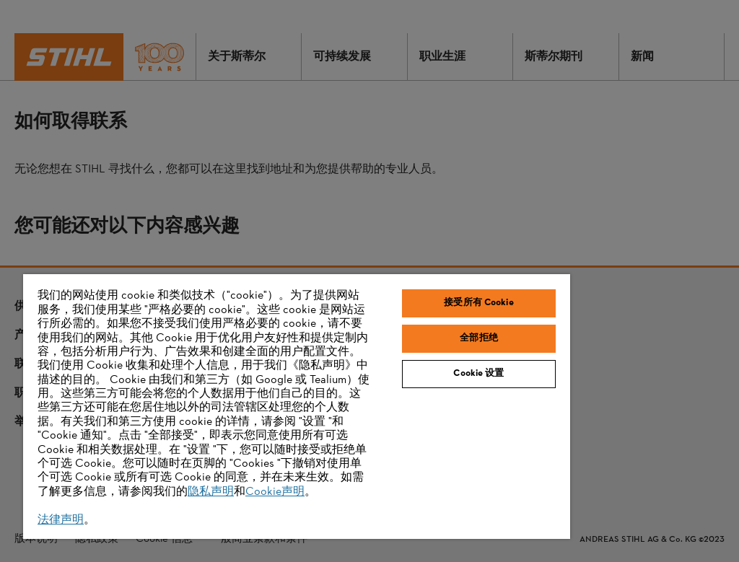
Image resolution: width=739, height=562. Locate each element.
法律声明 (61, 520)
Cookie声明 (275, 492)
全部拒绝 (479, 338)
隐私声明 (211, 492)
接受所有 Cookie (478, 303)
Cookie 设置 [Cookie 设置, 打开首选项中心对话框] (478, 373)
